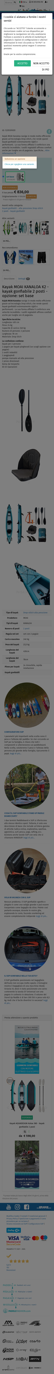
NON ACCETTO (41, 63)
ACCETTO (22, 63)
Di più (45, 69)
